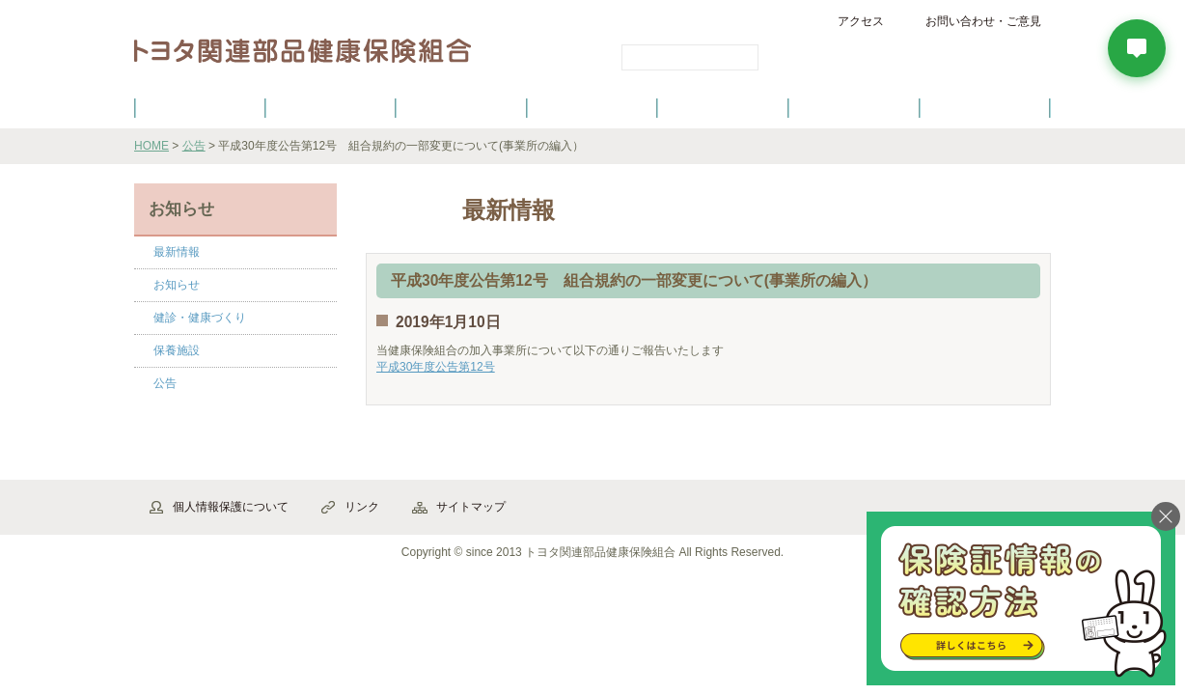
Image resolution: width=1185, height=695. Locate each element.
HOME (151, 146)
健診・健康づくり (592, 107)
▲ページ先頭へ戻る (997, 459)
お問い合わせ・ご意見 (983, 21)
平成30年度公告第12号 (435, 367)
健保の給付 (461, 107)
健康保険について (330, 107)
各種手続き (724, 107)
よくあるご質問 (985, 107)
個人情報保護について (231, 507)
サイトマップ (471, 507)
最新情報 (176, 252)
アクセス (861, 21)
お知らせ (176, 285)
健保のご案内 (199, 107)
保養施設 (854, 107)
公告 (194, 146)
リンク (361, 507)
